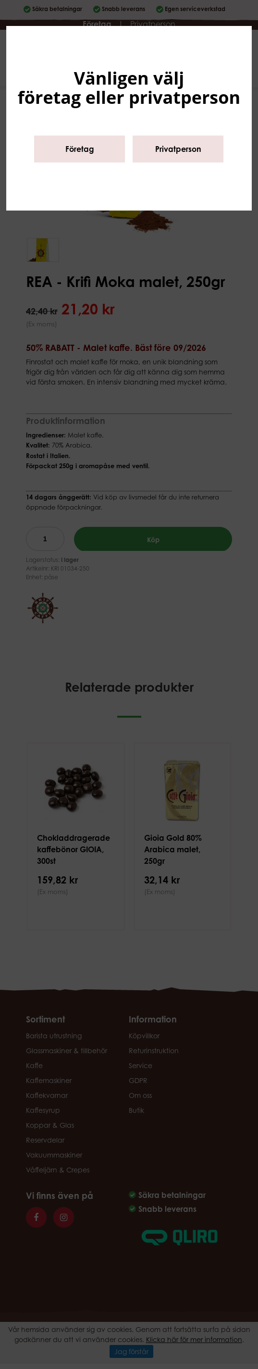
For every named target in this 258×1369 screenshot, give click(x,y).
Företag (79, 149)
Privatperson (178, 149)
